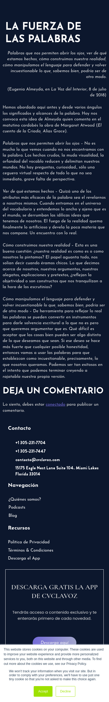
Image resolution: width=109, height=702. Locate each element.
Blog (12, 516)
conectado (55, 404)
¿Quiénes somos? (24, 499)
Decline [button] (65, 691)
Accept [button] (43, 691)
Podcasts (16, 507)
